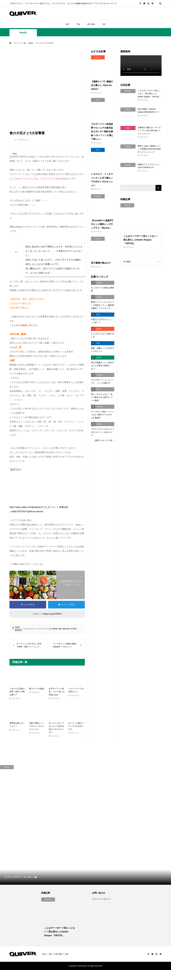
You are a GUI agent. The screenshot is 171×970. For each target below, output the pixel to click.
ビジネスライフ (30, 629)
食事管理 (18, 630)
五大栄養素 (53, 629)
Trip (78, 24)
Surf (67, 24)
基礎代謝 (65, 629)
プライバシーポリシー (101, 899)
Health (23, 32)
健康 (59, 629)
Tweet (14, 154)
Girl (103, 24)
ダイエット (19, 629)
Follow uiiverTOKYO (52, 614)
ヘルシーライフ (42, 629)
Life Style (91, 24)
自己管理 (73, 629)
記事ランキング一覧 (103, 440)
